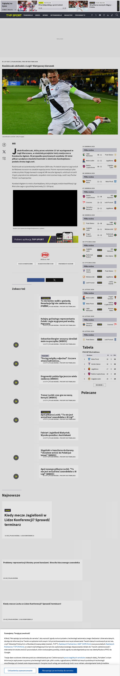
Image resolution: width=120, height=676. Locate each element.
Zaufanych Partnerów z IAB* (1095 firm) (75, 644)
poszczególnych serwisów (74, 657)
